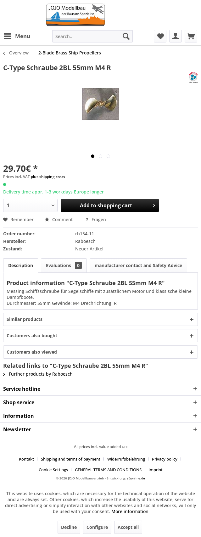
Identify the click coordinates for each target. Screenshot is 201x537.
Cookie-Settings (53, 470)
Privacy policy (164, 459)
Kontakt (26, 459)
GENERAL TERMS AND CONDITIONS (108, 470)
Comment (59, 219)
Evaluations (64, 265)
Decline (69, 527)
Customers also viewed (32, 352)
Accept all (128, 527)
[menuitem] (16, 36)
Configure (97, 527)
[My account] (175, 36)
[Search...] (92, 36)
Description (20, 265)
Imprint (155, 470)
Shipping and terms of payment (70, 459)
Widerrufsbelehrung (126, 459)
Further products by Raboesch (38, 374)
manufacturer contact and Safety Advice (138, 265)
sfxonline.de (136, 478)
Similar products (24, 319)
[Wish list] (160, 36)
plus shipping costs (48, 176)
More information (129, 511)
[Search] (126, 36)
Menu (17, 35)
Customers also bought (32, 335)
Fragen (95, 219)
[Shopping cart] (191, 36)
